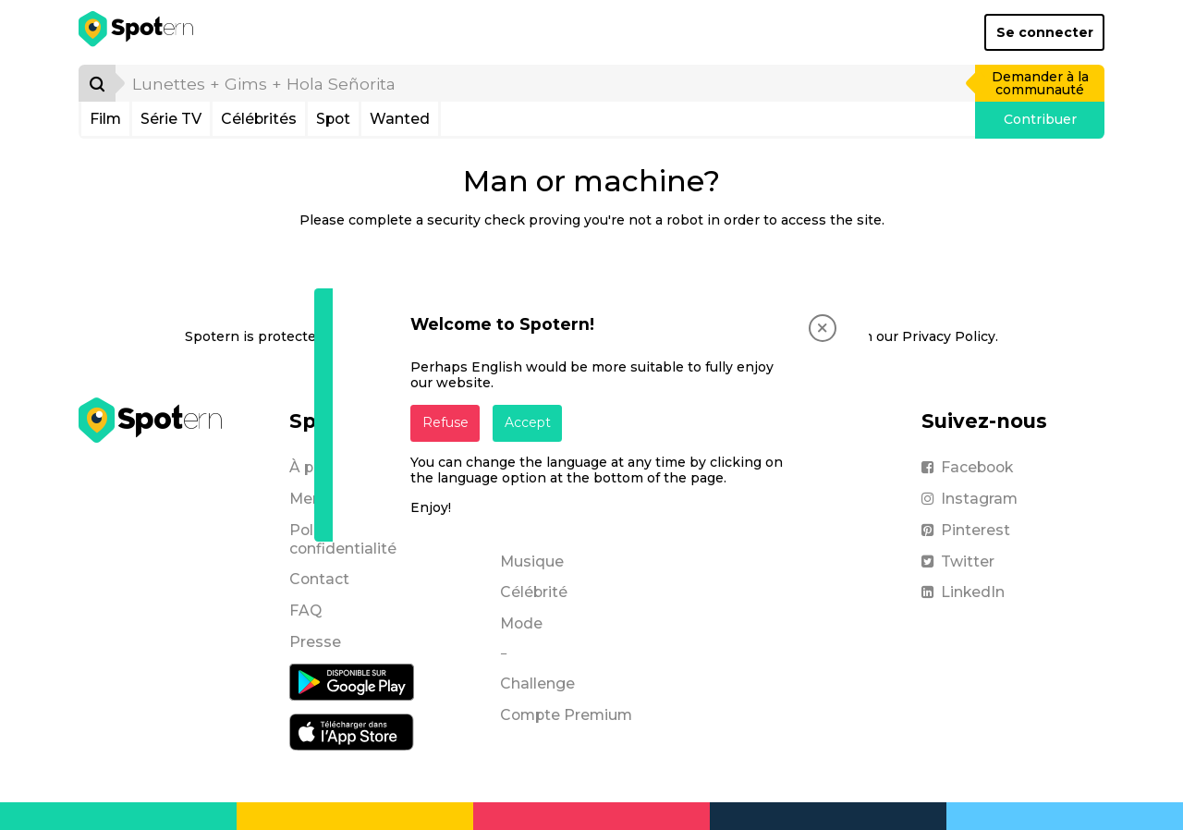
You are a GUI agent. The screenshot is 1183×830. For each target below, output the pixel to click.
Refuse (445, 422)
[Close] (822, 328)
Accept (528, 422)
